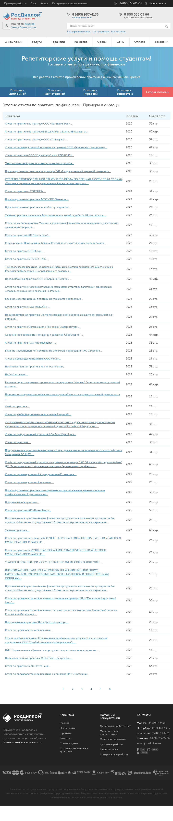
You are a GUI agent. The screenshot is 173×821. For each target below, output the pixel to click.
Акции (44, 3)
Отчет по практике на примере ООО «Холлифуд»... (38, 139)
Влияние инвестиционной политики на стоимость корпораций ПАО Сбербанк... (57, 350)
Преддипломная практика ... (23, 510)
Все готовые (118, 31)
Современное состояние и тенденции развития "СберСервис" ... (47, 334)
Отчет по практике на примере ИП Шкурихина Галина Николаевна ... (49, 131)
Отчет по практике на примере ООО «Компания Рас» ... (41, 123)
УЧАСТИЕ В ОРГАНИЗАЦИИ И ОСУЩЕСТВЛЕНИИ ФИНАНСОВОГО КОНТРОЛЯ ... (57, 570)
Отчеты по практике (113, 747)
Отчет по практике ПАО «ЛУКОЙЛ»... (29, 306)
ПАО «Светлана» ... (17, 374)
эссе (115, 757)
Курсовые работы (111, 752)
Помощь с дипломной (17, 92)
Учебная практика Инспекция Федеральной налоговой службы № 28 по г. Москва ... (59, 215)
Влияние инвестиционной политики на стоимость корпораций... (47, 298)
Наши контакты (157, 3)
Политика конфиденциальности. (24, 750)
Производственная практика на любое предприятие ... (40, 207)
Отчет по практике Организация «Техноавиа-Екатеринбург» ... (45, 326)
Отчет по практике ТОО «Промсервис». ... (32, 342)
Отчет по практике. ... (19, 446)
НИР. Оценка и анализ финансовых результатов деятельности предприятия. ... (56, 658)
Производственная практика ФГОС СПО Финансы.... (39, 199)
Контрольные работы (114, 762)
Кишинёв (29, 24)
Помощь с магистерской (55, 92)
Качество (81, 41)
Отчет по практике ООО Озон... (25, 251)
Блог (33, 3)
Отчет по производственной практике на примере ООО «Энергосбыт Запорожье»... (60, 147)
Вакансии (161, 41)
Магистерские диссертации (109, 741)
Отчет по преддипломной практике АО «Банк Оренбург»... (43, 438)
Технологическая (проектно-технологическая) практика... (42, 163)
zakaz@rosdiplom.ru (149, 760)
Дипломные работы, (113, 734)
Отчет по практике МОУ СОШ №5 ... (28, 259)
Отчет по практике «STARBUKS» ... (27, 191)
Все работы (41, 77)
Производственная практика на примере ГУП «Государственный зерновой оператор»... (62, 171)
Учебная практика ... (18, 406)
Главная (64, 731)
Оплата (139, 41)
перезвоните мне (82, 17)
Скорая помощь (157, 92)
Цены (120, 41)
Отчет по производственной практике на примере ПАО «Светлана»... (50, 682)
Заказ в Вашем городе (23, 27)
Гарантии (58, 41)
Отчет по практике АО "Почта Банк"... (29, 235)
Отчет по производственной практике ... (31, 490)
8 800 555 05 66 (136, 14)
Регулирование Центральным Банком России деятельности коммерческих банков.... (60, 243)
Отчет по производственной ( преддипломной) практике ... (43, 482)
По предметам (101, 31)
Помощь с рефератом (124, 92)
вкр (129, 734)
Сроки (102, 41)
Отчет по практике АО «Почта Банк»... (29, 518)
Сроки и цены (69, 751)
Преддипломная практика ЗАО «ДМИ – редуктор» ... (39, 630)
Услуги (37, 41)
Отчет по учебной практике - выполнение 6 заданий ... (40, 414)
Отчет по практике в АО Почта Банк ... (29, 674)
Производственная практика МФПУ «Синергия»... (37, 366)
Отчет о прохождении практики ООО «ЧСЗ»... (35, 358)
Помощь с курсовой (90, 92)
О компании (13, 41)
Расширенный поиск (78, 31)
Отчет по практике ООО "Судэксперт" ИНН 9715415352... (42, 155)
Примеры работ (13, 3)
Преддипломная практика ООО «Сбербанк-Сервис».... (40, 278)
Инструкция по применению (69, 3)
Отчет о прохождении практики (76, 77)
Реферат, (106, 757)
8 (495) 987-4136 (85, 14)
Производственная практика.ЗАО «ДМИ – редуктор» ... (41, 666)
